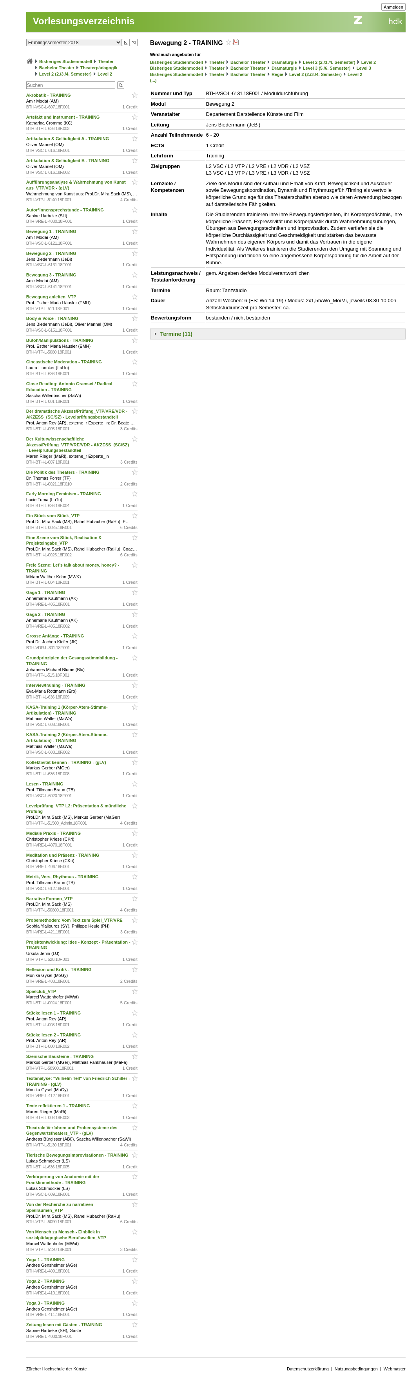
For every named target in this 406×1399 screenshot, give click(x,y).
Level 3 (364, 68)
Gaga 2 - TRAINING (46, 614)
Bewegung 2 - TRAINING (52, 253)
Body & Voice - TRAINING (53, 318)
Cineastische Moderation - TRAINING (64, 361)
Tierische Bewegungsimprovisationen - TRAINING (78, 1155)
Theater (106, 61)
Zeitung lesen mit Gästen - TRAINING (64, 1324)
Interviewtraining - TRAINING (56, 685)
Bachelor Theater (56, 67)
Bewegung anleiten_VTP (52, 296)
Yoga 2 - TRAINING (46, 1281)
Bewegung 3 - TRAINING (52, 275)
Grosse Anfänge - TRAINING (55, 636)
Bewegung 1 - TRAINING (52, 231)
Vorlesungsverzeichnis (84, 21)
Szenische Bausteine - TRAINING (60, 1056)
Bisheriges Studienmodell (65, 61)
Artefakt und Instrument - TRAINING (63, 117)
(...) (153, 80)
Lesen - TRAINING (45, 784)
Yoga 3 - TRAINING (46, 1303)
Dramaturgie (284, 62)
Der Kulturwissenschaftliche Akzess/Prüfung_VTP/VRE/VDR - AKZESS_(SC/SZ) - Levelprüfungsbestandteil (77, 445)
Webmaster (395, 1369)
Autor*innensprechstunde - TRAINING (65, 210)
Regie (277, 74)
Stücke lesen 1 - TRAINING (54, 1013)
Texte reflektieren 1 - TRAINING (58, 1105)
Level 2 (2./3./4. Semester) (65, 74)
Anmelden (393, 7)
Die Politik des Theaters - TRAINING (63, 472)
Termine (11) (176, 334)
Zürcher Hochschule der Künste (56, 1369)
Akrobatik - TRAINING (49, 95)
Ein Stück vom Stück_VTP (53, 515)
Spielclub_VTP (41, 991)
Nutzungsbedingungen (356, 1369)
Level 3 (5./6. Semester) (327, 68)
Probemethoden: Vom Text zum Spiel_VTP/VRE (75, 920)
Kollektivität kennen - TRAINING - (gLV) (66, 762)
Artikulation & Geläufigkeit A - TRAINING (68, 138)
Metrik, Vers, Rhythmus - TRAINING (63, 876)
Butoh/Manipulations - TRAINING (60, 340)
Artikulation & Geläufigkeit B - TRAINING (68, 160)
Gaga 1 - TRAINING (46, 592)
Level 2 (105, 74)
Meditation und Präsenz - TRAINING (63, 855)
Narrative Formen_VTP (50, 898)
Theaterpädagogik (99, 67)
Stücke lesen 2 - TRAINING (54, 1035)
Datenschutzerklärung (308, 1369)
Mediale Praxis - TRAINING (54, 833)
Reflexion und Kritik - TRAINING (59, 969)
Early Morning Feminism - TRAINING (64, 493)
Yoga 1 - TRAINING (46, 1259)
